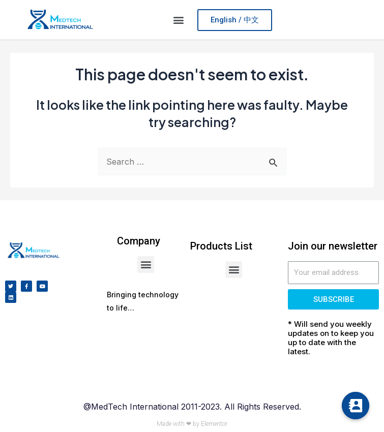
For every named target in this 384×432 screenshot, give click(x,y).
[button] (178, 20)
